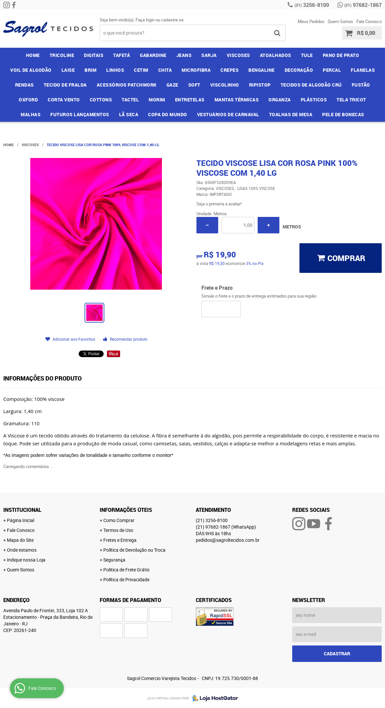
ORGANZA (280, 99)
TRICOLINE (62, 55)
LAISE (68, 70)
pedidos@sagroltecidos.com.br (228, 540)
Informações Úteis (126, 509)
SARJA (209, 55)
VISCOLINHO (224, 85)
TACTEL (130, 99)
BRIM (90, 70)
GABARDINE (153, 55)
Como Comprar (119, 520)
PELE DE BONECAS (343, 114)
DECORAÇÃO (299, 70)
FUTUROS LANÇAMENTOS (79, 114)
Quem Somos (340, 21)
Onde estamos (22, 550)
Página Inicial (20, 520)
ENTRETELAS (190, 99)
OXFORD (28, 99)
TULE (307, 55)
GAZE (172, 85)
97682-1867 (363, 5)
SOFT (194, 85)
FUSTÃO (361, 85)
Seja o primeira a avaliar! (219, 204)
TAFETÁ (121, 55)
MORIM (157, 99)
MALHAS (30, 114)
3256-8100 (312, 5)
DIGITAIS (93, 55)
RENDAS (24, 85)
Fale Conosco (369, 21)
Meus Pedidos (311, 21)
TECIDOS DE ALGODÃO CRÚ (311, 85)
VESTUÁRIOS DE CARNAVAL (228, 114)
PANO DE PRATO (341, 55)
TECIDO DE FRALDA (65, 85)
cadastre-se (172, 20)
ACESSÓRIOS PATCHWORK (127, 85)
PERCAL (332, 70)
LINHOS (115, 70)
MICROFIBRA (196, 70)
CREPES (229, 70)
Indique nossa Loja (26, 560)
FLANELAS (363, 70)
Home (33, 55)
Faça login (145, 20)
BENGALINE (261, 70)
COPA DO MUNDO (167, 114)
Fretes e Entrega (120, 540)
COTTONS (101, 99)
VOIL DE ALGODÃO (31, 70)
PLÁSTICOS (314, 99)
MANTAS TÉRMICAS (237, 99)
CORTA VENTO (64, 99)
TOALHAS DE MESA (291, 114)
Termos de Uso (118, 530)
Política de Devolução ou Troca (134, 550)
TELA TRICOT (351, 99)
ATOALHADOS (275, 55)
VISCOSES (238, 55)
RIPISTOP (260, 85)
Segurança (114, 560)
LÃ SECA (129, 114)
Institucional (22, 509)
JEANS (184, 55)
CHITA (165, 70)
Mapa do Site (20, 540)
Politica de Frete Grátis (126, 569)
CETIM (141, 70)
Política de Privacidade (126, 579)
